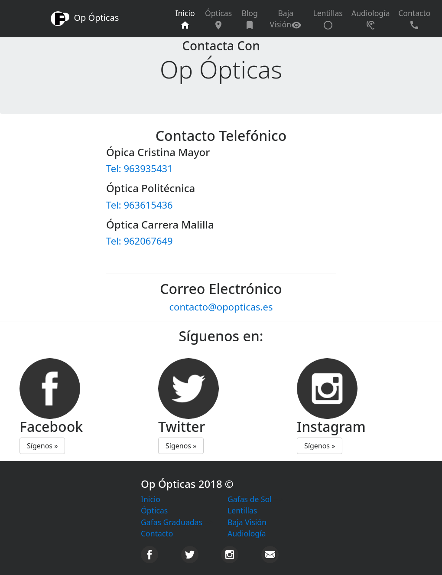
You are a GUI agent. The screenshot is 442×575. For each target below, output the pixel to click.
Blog (249, 19)
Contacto (414, 19)
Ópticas (218, 19)
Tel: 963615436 (139, 204)
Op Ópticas (85, 18)
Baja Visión (286, 19)
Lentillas (327, 19)
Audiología (370, 19)
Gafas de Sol (250, 499)
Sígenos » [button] (42, 446)
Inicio (188, 19)
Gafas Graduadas (171, 522)
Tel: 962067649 (139, 240)
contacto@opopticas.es (221, 306)
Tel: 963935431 (139, 168)
